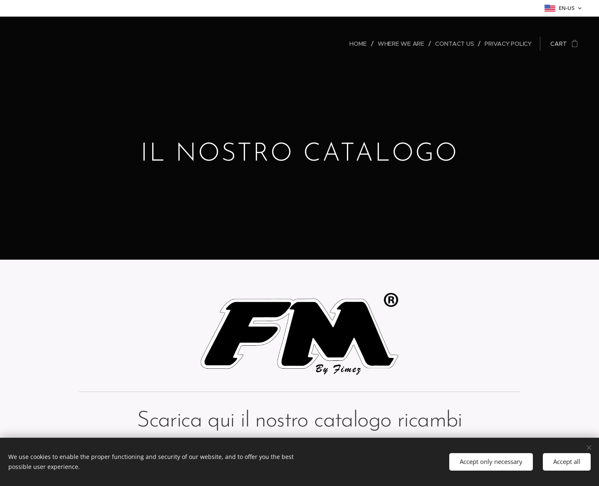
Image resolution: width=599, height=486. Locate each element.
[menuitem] (360, 43)
